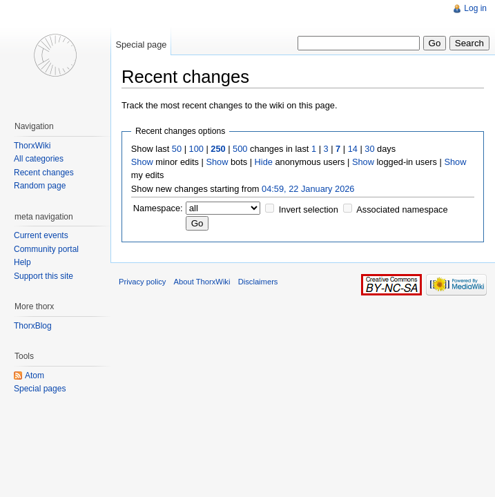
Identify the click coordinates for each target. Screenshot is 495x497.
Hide (264, 162)
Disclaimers (258, 281)
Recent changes (44, 172)
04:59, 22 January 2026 (308, 189)
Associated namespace (401, 209)
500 (240, 149)
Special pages (40, 388)
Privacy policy (142, 281)
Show (142, 162)
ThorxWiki (32, 145)
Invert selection (308, 209)
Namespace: (158, 208)
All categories (39, 159)
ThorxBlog (33, 326)
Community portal (46, 249)
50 (177, 149)
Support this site (43, 276)
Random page (40, 186)
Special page (140, 44)
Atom (34, 375)
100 (196, 149)
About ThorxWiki (202, 281)
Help (22, 262)
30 (369, 149)
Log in (475, 8)
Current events (41, 235)
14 (353, 149)
